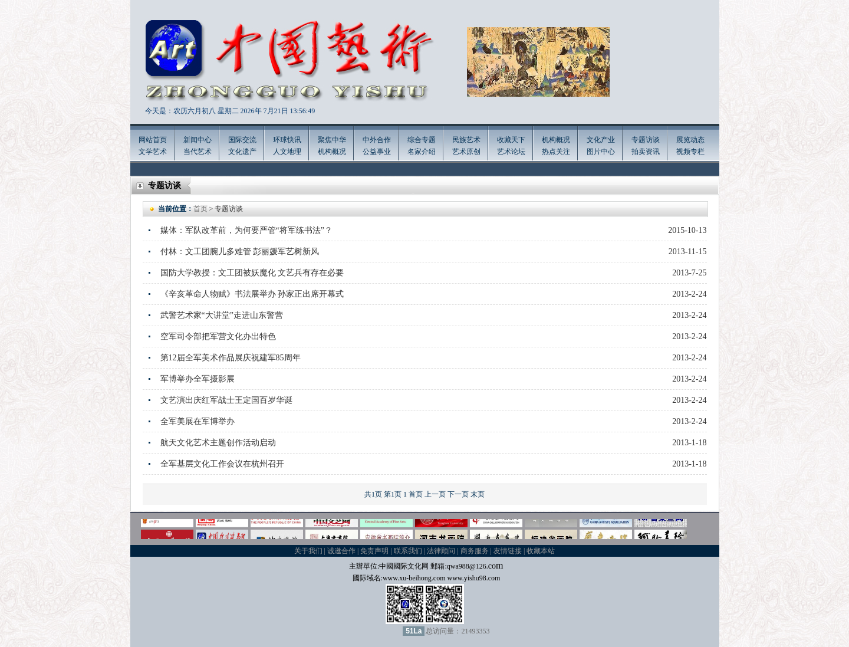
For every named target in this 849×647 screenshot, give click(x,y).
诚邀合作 (341, 551)
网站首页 (153, 140)
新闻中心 (197, 140)
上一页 (435, 494)
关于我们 (308, 551)
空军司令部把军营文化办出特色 (218, 336)
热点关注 (556, 151)
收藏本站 (540, 551)
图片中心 (601, 151)
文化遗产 (242, 151)
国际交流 (242, 140)
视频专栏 (690, 151)
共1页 (373, 494)
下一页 (458, 494)
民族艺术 (466, 140)
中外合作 (377, 140)
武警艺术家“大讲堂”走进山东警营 (221, 315)
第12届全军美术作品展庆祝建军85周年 (230, 357)
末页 (477, 494)
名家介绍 (421, 151)
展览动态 (690, 140)
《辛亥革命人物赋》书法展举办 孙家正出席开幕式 (252, 294)
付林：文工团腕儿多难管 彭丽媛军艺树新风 (240, 251)
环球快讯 (287, 140)
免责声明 (374, 551)
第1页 (393, 494)
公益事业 (377, 151)
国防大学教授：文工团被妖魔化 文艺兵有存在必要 (252, 272)
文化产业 (601, 140)
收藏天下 (511, 140)
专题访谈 (645, 140)
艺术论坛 (511, 151)
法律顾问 (441, 551)
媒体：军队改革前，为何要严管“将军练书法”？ (246, 230)
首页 (200, 209)
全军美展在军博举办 (197, 421)
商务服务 (474, 551)
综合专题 (421, 140)
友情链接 (507, 551)
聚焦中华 (332, 140)
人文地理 (287, 151)
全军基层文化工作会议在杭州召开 (222, 463)
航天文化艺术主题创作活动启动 (218, 442)
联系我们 (408, 551)
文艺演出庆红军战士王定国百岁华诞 (226, 400)
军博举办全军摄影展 (197, 379)
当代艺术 (197, 151)
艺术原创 (466, 151)
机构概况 (332, 151)
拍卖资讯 (645, 151)
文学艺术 (153, 151)
